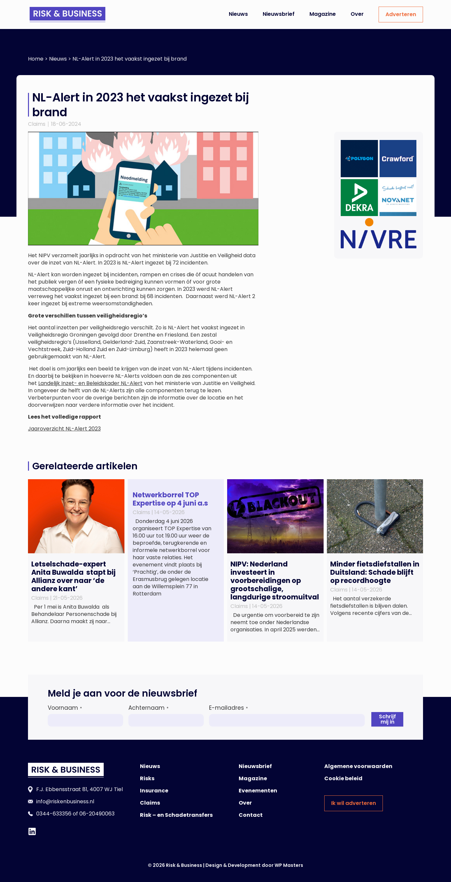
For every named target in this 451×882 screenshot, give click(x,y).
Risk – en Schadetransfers (176, 815)
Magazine (322, 14)
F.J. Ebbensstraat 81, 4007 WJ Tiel (79, 789)
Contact (251, 815)
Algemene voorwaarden (358, 766)
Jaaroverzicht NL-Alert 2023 (64, 428)
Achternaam (148, 707)
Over (357, 14)
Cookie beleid (343, 778)
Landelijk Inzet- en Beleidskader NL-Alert (90, 383)
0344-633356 (53, 813)
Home (35, 59)
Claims (36, 124)
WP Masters (289, 865)
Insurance (154, 790)
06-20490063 (97, 813)
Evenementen (258, 790)
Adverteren (400, 14)
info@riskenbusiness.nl (65, 801)
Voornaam (65, 707)
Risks (147, 778)
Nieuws (238, 14)
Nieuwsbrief (279, 14)
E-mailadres (228, 707)
